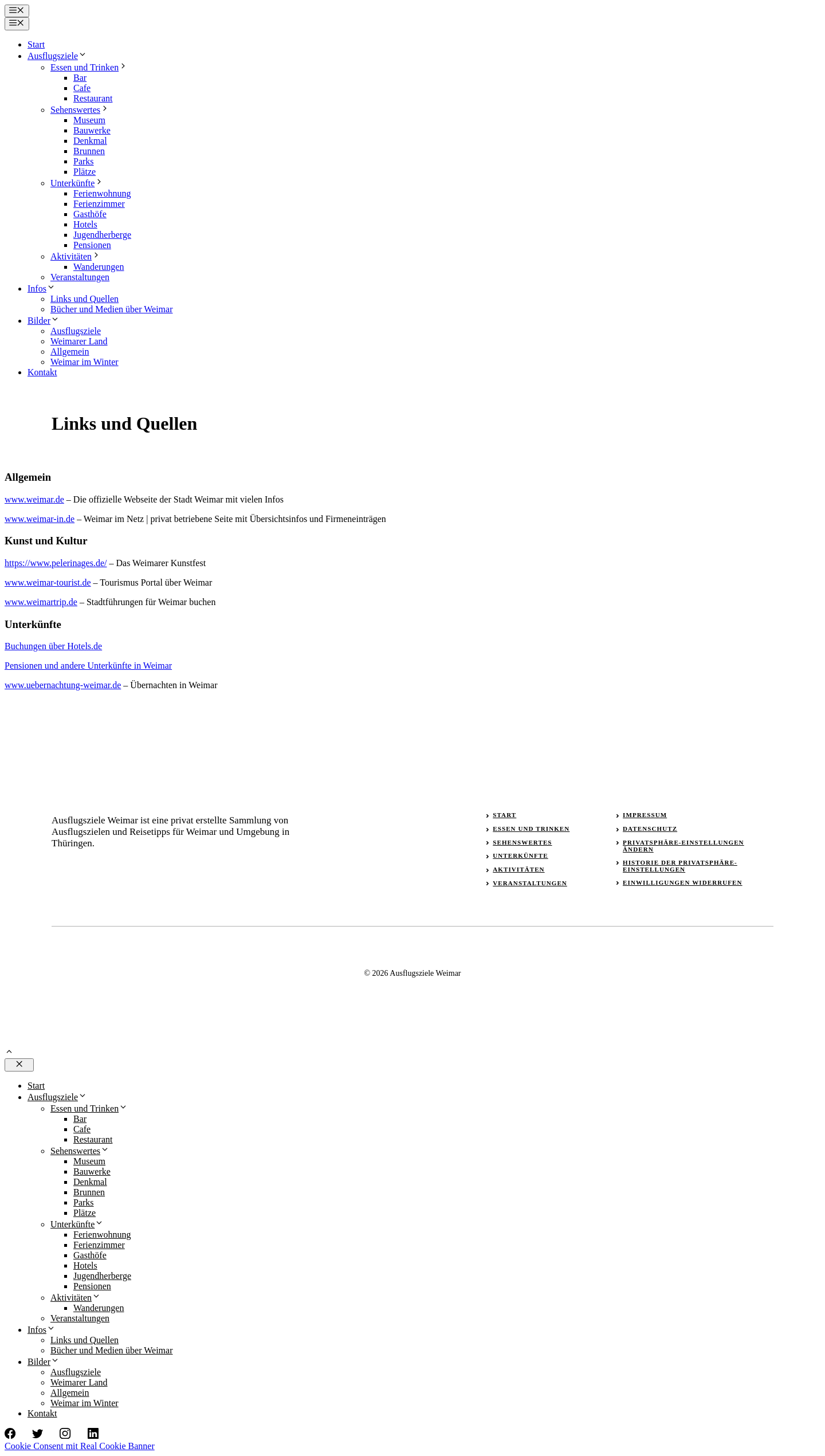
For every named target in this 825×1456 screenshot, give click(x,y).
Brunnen (89, 151)
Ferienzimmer (99, 204)
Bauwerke (92, 130)
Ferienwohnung (102, 193)
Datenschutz (650, 828)
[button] (9, 1053)
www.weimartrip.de (41, 602)
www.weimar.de (34, 499)
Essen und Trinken (89, 67)
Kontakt (42, 372)
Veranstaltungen (79, 277)
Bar (80, 78)
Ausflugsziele (57, 56)
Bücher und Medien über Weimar (111, 309)
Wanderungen (98, 267)
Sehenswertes (79, 110)
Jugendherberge (102, 235)
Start (36, 44)
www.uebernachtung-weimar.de (63, 685)
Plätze (84, 171)
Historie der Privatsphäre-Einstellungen (680, 866)
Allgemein (69, 351)
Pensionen (92, 245)
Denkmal (90, 141)
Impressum (645, 814)
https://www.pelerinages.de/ (56, 563)
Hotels (85, 224)
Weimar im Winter (84, 362)
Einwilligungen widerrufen (682, 882)
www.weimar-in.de (39, 519)
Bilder (44, 320)
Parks (83, 161)
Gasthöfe (90, 214)
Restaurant (92, 98)
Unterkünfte (77, 183)
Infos (42, 288)
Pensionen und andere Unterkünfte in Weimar (88, 665)
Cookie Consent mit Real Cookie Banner (80, 1446)
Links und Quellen (84, 299)
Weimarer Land (79, 341)
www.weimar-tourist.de (48, 582)
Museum (89, 120)
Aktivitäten (75, 256)
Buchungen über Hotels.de (53, 646)
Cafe (82, 88)
